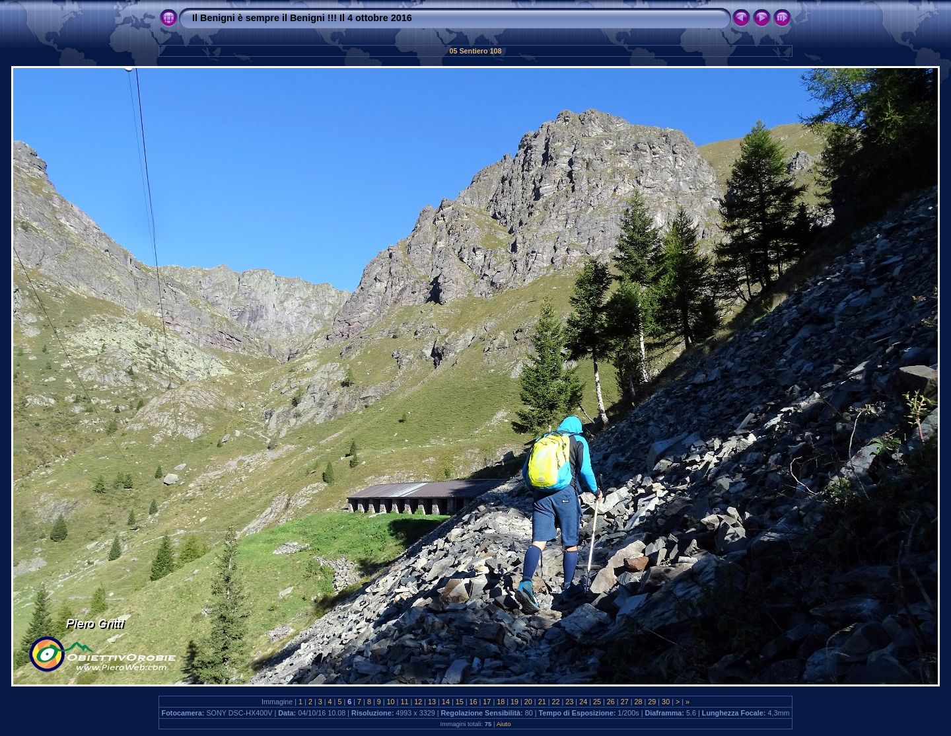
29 (652, 702)
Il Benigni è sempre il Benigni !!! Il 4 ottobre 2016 (302, 18)
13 (432, 702)
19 (514, 702)
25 (597, 702)
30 (666, 702)
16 (473, 702)
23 (569, 702)
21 (542, 702)
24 (583, 702)
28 (638, 702)
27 (625, 702)
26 (611, 702)
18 (501, 702)
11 (404, 702)
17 (487, 702)
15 (460, 702)
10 (391, 702)
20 (528, 702)
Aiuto (504, 723)
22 (556, 702)
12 (418, 702)
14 (446, 702)
